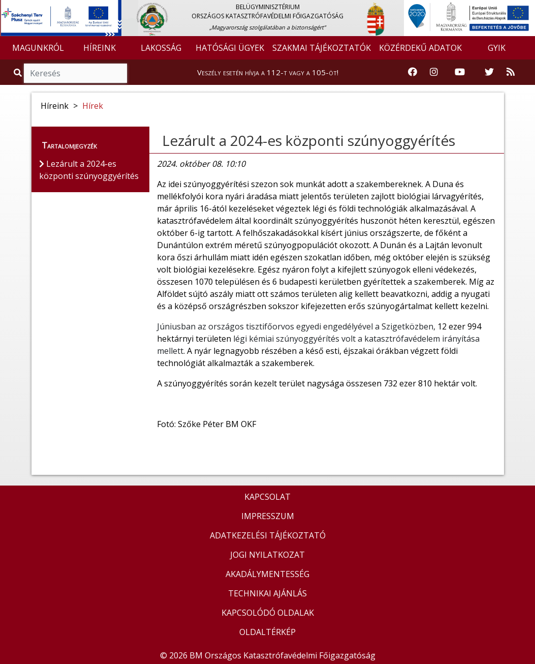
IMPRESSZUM (267, 516)
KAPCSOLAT (267, 496)
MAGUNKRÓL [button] (38, 47)
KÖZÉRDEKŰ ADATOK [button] (420, 47)
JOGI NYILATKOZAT (267, 554)
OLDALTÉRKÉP (267, 632)
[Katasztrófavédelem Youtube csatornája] (460, 72)
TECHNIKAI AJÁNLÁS (267, 593)
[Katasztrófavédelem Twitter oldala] (489, 72)
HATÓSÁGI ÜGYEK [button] (230, 47)
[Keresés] (75, 73)
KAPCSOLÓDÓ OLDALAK (268, 612)
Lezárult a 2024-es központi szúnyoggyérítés (308, 140)
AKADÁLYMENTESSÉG (267, 574)
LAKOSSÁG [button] (161, 47)
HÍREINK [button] (99, 47)
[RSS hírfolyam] (511, 72)
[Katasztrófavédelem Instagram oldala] (434, 72)
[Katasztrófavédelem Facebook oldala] (412, 72)
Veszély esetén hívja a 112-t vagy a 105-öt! (267, 72)
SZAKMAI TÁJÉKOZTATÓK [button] (321, 47)
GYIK (497, 47)
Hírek (92, 105)
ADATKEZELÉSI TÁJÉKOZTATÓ (268, 535)
